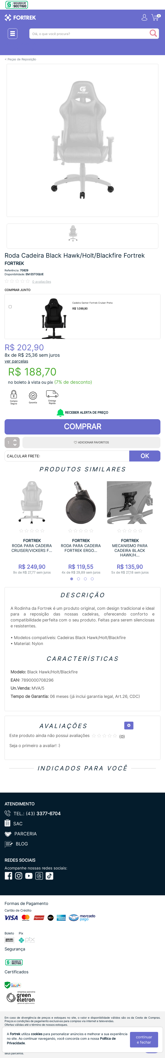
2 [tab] (76, 579)
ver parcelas (16, 361)
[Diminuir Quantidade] (15, 445)
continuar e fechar (144, 1040)
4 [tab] (90, 579)
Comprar (82, 426)
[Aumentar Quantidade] (15, 440)
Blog (22, 844)
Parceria (25, 834)
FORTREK (14, 263)
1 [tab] (69, 579)
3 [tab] (83, 579)
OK (145, 455)
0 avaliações (41, 281)
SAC (18, 823)
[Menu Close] (12, 33)
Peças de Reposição (22, 59)
